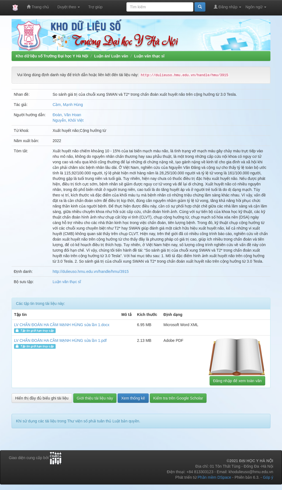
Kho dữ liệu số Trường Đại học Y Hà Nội (52, 56)
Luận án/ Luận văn (111, 56)
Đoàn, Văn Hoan (67, 115)
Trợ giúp (95, 7)
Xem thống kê (133, 398)
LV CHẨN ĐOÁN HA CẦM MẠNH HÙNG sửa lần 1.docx (61, 325)
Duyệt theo (68, 7)
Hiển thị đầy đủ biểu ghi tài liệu (42, 398)
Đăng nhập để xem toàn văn (237, 381)
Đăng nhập (228, 6)
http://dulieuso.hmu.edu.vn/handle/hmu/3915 (91, 271)
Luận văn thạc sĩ (149, 56)
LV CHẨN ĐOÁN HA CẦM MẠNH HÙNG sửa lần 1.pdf (60, 340)
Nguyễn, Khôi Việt (68, 120)
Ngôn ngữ (255, 7)
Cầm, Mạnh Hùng (68, 104)
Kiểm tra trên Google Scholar (178, 398)
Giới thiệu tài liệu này (95, 398)
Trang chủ (38, 6)
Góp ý (268, 477)
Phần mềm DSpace (214, 477)
